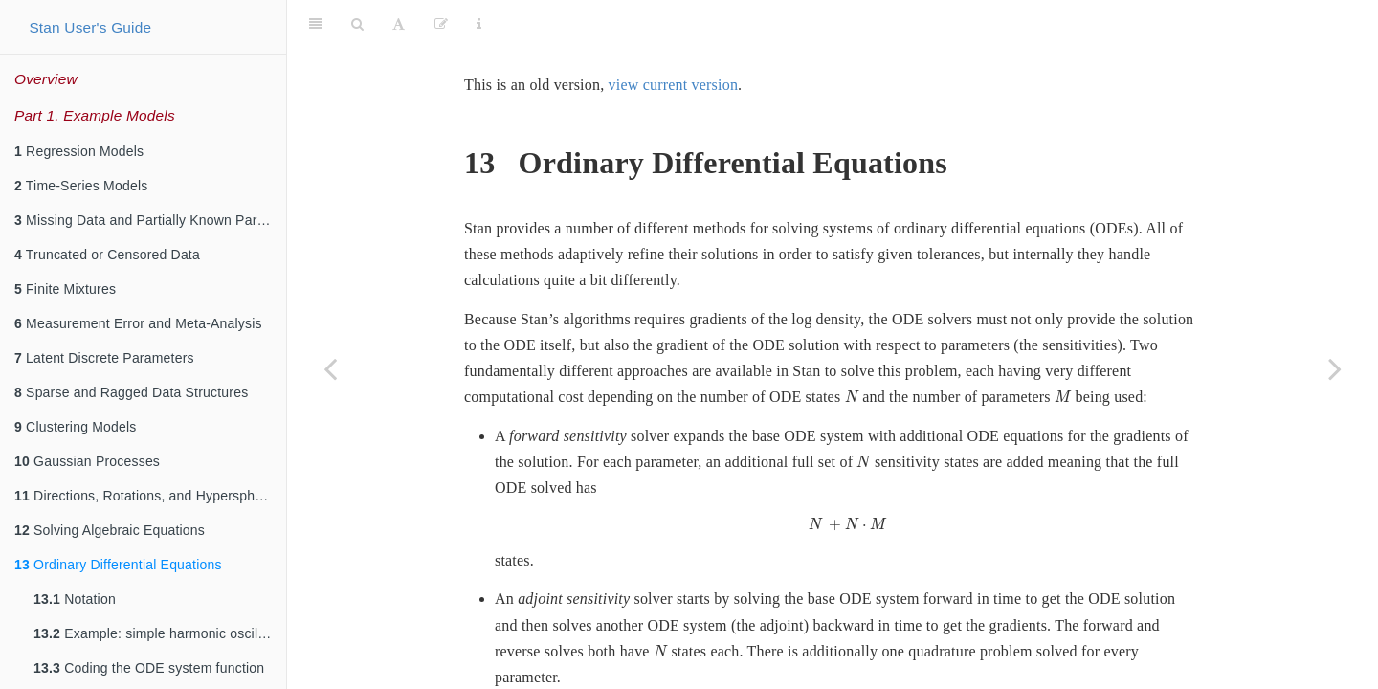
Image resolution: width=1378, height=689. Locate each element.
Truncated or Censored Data (107, 254)
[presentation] (851, 349)
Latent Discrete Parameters (104, 358)
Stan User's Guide (90, 27)
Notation (74, 599)
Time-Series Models (80, 185)
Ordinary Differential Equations (118, 564)
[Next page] (1335, 368)
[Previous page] (330, 368)
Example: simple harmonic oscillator (158, 633)
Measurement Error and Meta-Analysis (138, 323)
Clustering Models (75, 426)
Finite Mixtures (65, 289)
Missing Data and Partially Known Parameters (150, 220)
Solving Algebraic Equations (109, 530)
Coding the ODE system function (148, 668)
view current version (674, 37)
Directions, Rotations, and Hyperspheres (147, 495)
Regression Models (79, 151)
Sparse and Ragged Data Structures (131, 392)
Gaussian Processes (87, 461)
